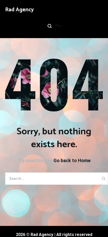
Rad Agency (19, 9)
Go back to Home (72, 160)
